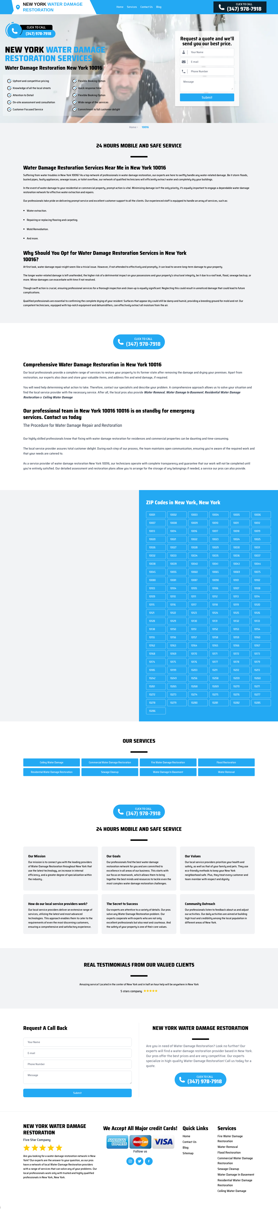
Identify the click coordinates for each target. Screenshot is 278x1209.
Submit (207, 97)
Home (133, 127)
